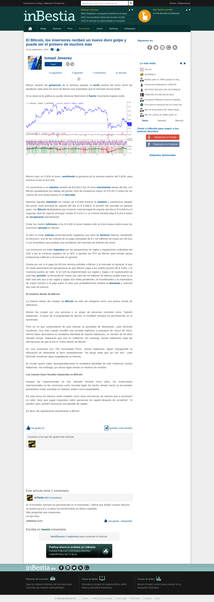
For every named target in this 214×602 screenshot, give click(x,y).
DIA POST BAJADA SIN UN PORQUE (162, 89)
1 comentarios (99, 73)
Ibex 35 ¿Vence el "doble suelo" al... (161, 115)
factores (105, 235)
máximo (54, 187)
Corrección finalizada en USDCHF (161, 84)
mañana (102, 201)
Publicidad (135, 598)
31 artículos (121, 73)
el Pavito (39, 497)
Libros (99, 28)
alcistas (42, 227)
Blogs (43, 28)
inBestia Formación (54, 3)
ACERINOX (150, 74)
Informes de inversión (41, 578)
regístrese (73, 536)
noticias (49, 235)
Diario (145, 120)
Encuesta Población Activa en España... (163, 100)
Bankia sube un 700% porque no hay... (163, 79)
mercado (70, 194)
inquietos (59, 249)
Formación (84, 28)
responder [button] (126, 521)
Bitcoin (42, 209)
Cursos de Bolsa (149, 578)
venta (96, 85)
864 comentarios (53, 498)
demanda (114, 283)
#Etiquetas (129, 28)
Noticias (57, 28)
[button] (53, 64)
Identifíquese (57, 536)
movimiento (104, 187)
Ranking (113, 28)
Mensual (179, 120)
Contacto (147, 598)
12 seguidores (55, 73)
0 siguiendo (77, 73)
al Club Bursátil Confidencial (166, 13)
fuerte (92, 95)
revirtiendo (68, 176)
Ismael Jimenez (58, 58)
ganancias (55, 85)
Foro (70, 28)
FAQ (157, 598)
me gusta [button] (33, 428)
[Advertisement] (79, 469)
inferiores (51, 224)
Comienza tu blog (33, 3)
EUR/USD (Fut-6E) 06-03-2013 (159, 94)
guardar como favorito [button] (118, 428)
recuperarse (36, 216)
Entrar (173, 3)
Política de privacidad (102, 598)
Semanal (161, 120)
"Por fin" (148, 69)
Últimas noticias (89, 10)
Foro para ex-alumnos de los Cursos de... (164, 105)
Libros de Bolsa (93, 578)
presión (41, 275)
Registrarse (184, 3)
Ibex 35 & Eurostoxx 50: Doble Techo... (163, 110)
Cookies (85, 598)
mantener (51, 201)
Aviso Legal (121, 598)
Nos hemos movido (163, 10)
